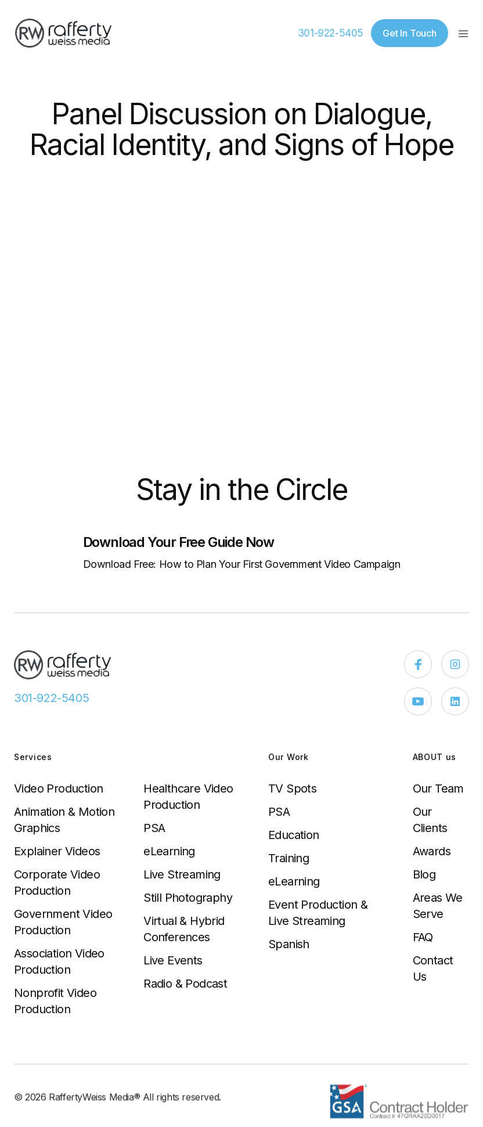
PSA (154, 828)
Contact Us (433, 968)
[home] (63, 33)
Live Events (172, 960)
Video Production (58, 788)
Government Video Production (63, 922)
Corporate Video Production (57, 882)
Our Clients (430, 820)
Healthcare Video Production (188, 797)
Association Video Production (59, 961)
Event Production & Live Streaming (317, 913)
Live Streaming (182, 874)
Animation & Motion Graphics (64, 820)
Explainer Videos (57, 851)
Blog (424, 874)
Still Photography (187, 898)
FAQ (423, 937)
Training (288, 858)
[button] (463, 33)
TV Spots (292, 788)
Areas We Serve (438, 906)
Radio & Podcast (185, 984)
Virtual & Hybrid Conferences (183, 929)
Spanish (288, 944)
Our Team (438, 788)
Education (293, 835)
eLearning (169, 851)
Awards (431, 851)
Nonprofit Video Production (55, 1001)
